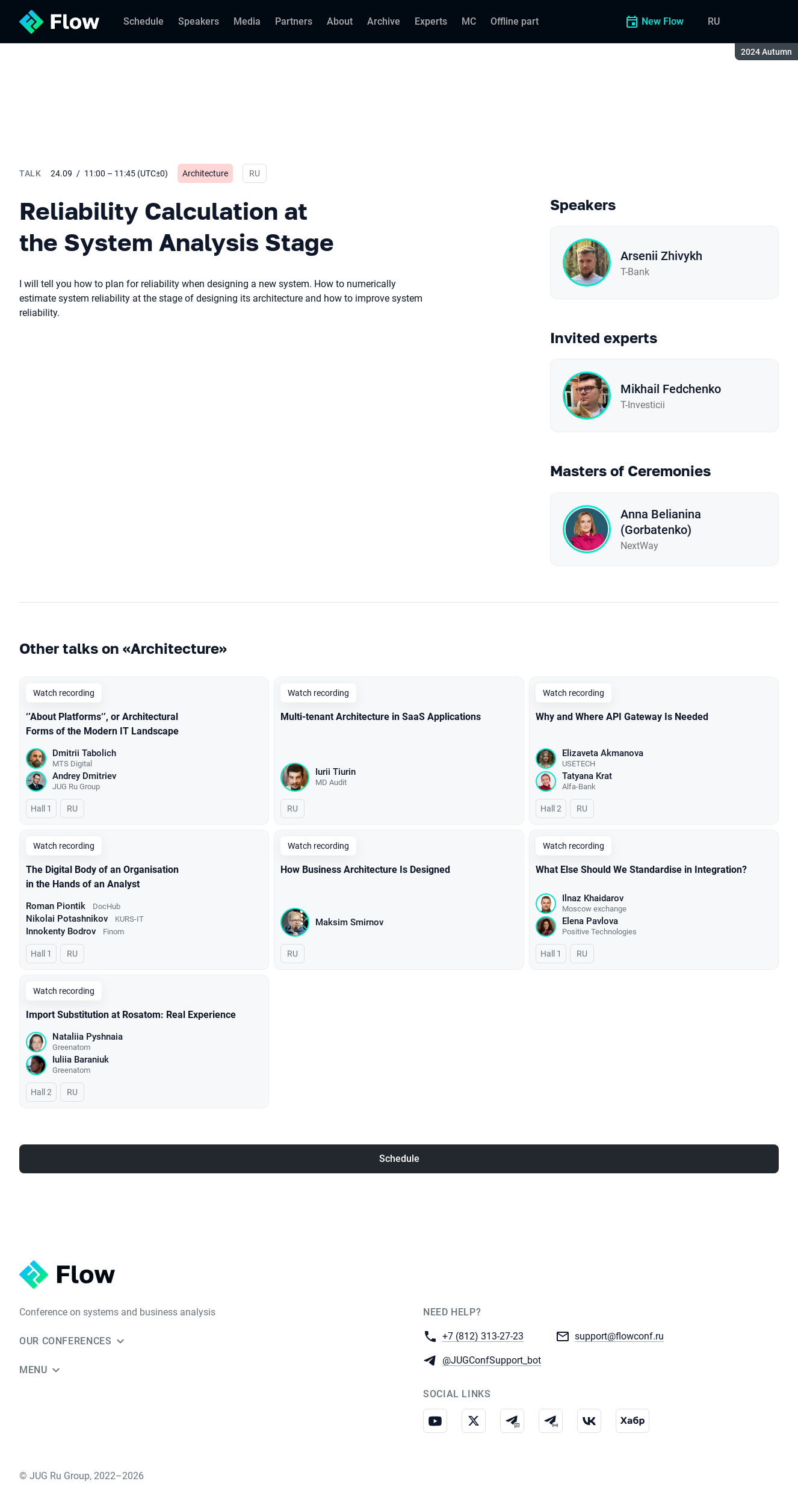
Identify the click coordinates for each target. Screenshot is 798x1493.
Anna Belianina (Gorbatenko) (660, 522)
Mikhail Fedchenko (670, 389)
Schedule (399, 1158)
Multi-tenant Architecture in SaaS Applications (380, 716)
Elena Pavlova (590, 921)
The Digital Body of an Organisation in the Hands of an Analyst (102, 877)
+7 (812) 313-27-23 (483, 1335)
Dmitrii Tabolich (84, 753)
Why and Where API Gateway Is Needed (622, 716)
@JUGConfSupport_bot (491, 1359)
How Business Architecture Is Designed (365, 869)
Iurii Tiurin (335, 772)
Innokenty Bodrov (61, 931)
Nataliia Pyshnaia (87, 1036)
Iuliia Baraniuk (80, 1059)
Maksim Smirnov (349, 922)
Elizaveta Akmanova (602, 753)
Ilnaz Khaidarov (592, 898)
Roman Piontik (55, 906)
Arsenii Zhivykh (661, 256)
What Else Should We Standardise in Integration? (641, 869)
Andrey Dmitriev (84, 776)
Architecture (205, 173)
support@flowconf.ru (619, 1335)
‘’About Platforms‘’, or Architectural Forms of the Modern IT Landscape (102, 724)
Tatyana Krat (587, 776)
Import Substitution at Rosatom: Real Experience (131, 1014)
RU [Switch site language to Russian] (714, 21)
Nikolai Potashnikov (67, 918)
